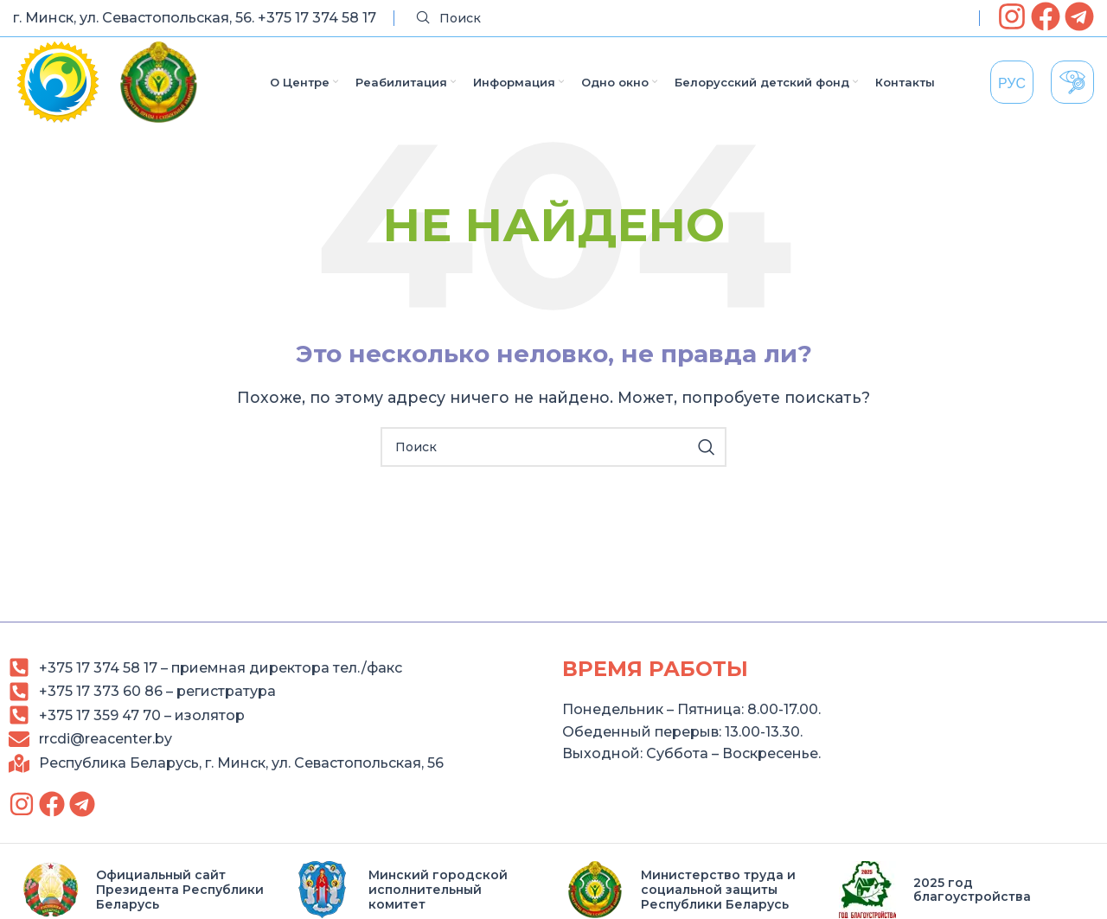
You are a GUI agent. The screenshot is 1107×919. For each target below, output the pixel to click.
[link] (1012, 16)
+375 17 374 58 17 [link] (317, 18)
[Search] (686, 18)
